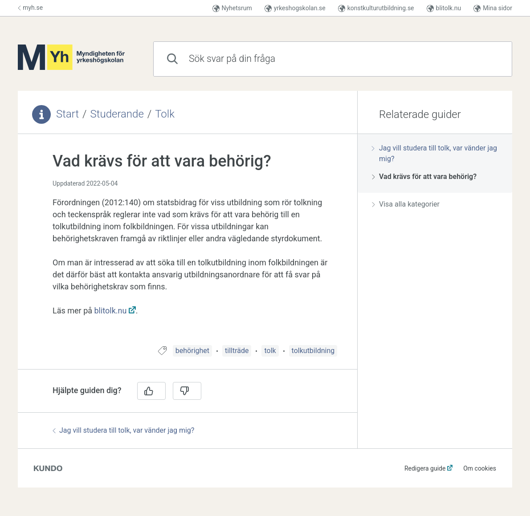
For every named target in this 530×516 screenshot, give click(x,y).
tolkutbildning (313, 350)
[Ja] (151, 391)
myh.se (30, 7)
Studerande (117, 114)
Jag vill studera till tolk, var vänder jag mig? (123, 430)
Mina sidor (492, 8)
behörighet (192, 350)
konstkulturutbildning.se (376, 8)
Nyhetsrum (232, 8)
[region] (187, 245)
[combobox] (333, 59)
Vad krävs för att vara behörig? (424, 176)
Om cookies (479, 468)
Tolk (165, 114)
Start (67, 114)
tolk (270, 350)
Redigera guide (425, 468)
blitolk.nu (444, 8)
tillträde (237, 350)
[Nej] (187, 391)
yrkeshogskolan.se (295, 8)
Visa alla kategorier (406, 204)
